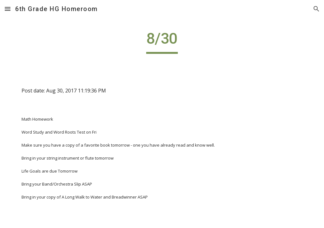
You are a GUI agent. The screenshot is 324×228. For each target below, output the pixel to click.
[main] (162, 41)
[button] (7, 8)
